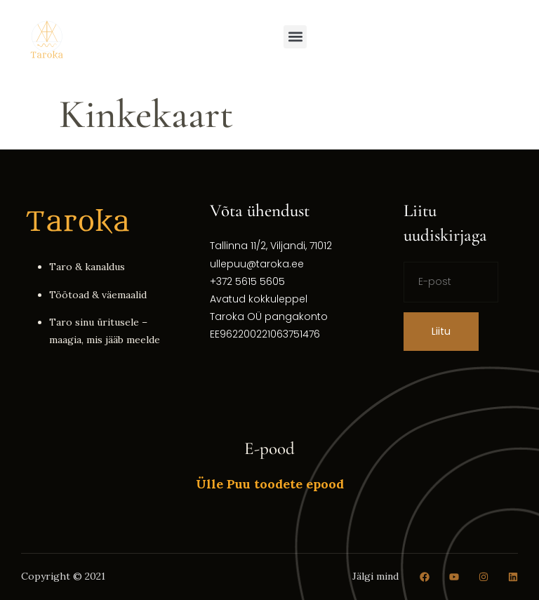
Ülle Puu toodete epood (270, 484)
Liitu (441, 331)
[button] (295, 36)
